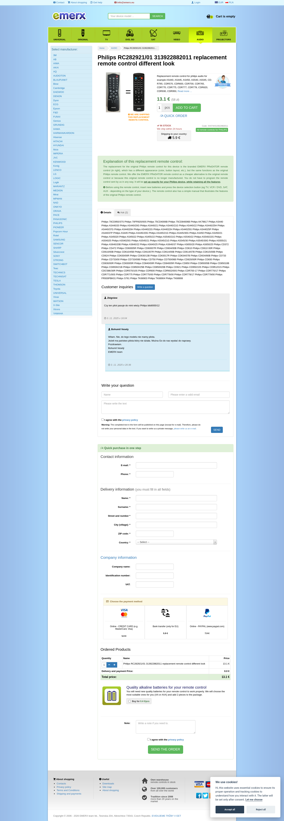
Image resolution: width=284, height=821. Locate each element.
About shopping (77, 2)
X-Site (56, 305)
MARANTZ (59, 186)
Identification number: (118, 575)
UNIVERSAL (60, 293)
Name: (126, 498)
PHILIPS (57, 223)
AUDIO (114, 48)
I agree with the (119, 419)
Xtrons (56, 309)
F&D (55, 112)
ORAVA (57, 211)
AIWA (56, 63)
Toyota (56, 288)
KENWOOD (59, 162)
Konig (56, 165)
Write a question (145, 287)
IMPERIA (58, 153)
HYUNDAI (58, 145)
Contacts (61, 783)
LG (54, 174)
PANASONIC (60, 219)
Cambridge (59, 88)
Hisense (57, 137)
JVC (55, 157)
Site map (107, 787)
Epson (56, 108)
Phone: (125, 474)
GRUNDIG (58, 125)
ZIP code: (124, 533)
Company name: (121, 566)
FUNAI (56, 116)
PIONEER (58, 227)
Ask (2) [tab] (122, 212)
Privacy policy (64, 787)
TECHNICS (59, 272)
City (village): (122, 524)
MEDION (58, 190)
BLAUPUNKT (60, 80)
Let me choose (254, 799)
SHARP (57, 247)
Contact (58, 2)
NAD (55, 202)
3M (55, 55)
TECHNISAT (59, 276)
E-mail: (125, 465)
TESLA (57, 280)
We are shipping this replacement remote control (138, 115)
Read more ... (185, 91)
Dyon (56, 100)
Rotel (56, 235)
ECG (55, 104)
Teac (55, 268)
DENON (57, 96)
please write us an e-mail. (185, 428)
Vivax (56, 297)
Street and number (119, 516)
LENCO (57, 170)
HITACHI (57, 141)
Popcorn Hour (60, 231)
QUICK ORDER (173, 115)
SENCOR (58, 243)
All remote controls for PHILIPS (212, 130)
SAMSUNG (59, 239)
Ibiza (55, 149)
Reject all (261, 809)
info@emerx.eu (124, 2)
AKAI (56, 67)
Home (102, 48)
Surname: (124, 507)
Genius (57, 121)
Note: (127, 723)
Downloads (108, 783)
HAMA (56, 129)
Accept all (230, 809)
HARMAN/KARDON (63, 133)
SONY (56, 256)
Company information (119, 557)
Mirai (55, 194)
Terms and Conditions (68, 790)
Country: (124, 542)
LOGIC (56, 178)
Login (195, 2)
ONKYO (57, 206)
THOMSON (59, 284)
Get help (96, 2)
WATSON (58, 301)
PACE (56, 215)
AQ (55, 71)
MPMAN (57, 198)
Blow (55, 84)
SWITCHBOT (60, 264)
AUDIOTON (59, 75)
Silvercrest (58, 252)
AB (54, 59)
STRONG (58, 260)
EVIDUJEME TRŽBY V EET (166, 815)
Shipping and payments (69, 793)
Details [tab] (106, 212)
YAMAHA (58, 313)
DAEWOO (58, 92)
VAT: (128, 584)
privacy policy (130, 420)
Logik (56, 182)
